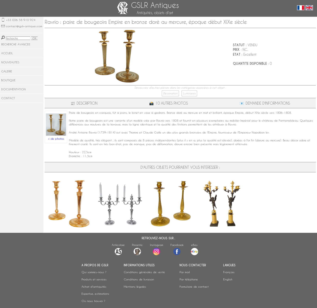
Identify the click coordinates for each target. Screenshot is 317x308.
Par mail (185, 272)
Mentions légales (135, 286)
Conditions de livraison (139, 279)
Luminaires (189, 93)
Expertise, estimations (95, 293)
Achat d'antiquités (93, 286)
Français (229, 272)
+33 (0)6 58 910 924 (20, 20)
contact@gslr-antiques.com (24, 26)
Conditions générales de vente (144, 272)
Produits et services (94, 279)
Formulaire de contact (194, 286)
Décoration (170, 93)
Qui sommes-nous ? (94, 272)
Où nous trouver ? (93, 301)
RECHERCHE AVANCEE (15, 44)
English (227, 279)
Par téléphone (189, 279)
